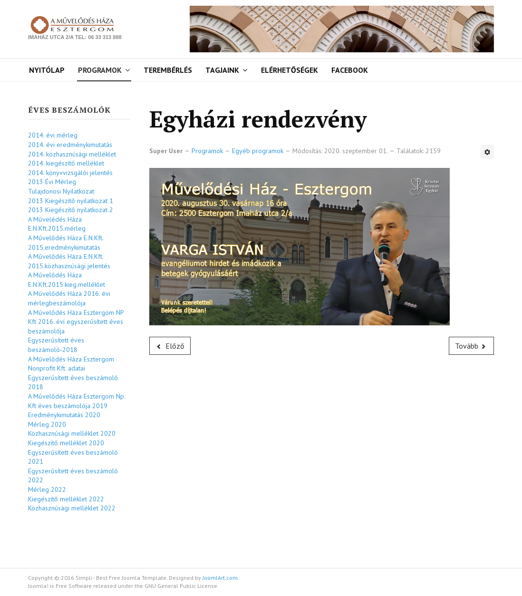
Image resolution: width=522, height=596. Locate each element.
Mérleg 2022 (47, 489)
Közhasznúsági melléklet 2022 (72, 508)
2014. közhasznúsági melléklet (72, 154)
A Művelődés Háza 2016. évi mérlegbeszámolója (69, 298)
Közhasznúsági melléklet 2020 (72, 433)
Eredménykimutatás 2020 (64, 414)
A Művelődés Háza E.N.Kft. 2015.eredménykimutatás (65, 243)
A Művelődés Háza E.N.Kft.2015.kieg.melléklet (66, 280)
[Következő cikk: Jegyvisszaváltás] (471, 346)
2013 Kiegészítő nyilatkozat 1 (70, 200)
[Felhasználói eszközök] (487, 152)
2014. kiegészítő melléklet (66, 163)
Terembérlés (168, 70)
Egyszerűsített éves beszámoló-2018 (56, 345)
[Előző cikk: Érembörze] (170, 346)
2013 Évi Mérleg (52, 181)
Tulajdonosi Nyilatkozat (61, 191)
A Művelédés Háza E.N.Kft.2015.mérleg (57, 224)
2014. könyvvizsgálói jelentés (70, 172)
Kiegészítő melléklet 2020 (66, 443)
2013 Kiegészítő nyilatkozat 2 (70, 209)
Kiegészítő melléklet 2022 (66, 499)
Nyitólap (47, 70)
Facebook (349, 70)
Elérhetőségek (289, 70)
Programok (100, 70)
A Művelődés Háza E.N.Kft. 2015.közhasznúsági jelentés (69, 261)
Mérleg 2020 (47, 424)
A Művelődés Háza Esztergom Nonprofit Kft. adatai (71, 364)
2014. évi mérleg (52, 135)
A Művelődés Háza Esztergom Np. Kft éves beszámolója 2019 (76, 401)
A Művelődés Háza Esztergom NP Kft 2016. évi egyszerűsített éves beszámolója (76, 321)
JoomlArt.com (220, 577)
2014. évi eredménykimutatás (70, 144)
